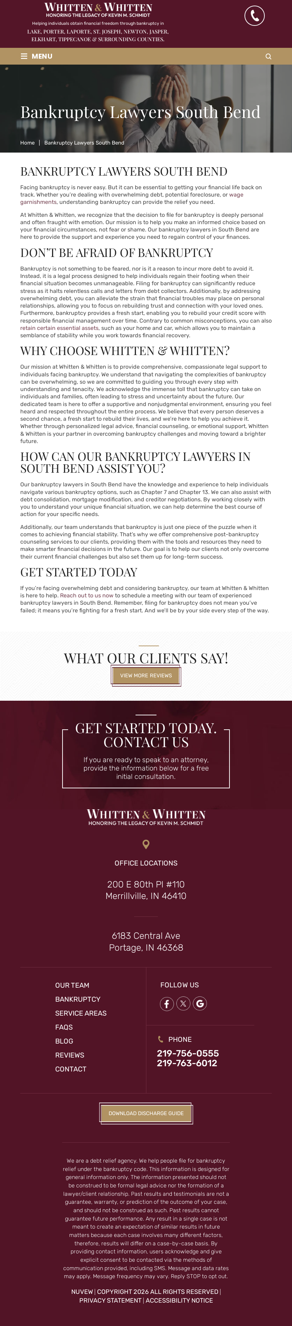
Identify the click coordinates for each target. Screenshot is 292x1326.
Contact (71, 1069)
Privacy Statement (110, 1300)
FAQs (64, 1027)
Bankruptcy (78, 999)
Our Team (72, 985)
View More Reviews (146, 675)
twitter (183, 1003)
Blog (64, 1041)
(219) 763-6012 (254, 15)
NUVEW (82, 1292)
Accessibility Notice (179, 1300)
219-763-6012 (187, 1063)
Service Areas (81, 1013)
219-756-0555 (188, 1053)
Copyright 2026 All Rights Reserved (157, 1292)
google (200, 1003)
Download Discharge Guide (146, 1113)
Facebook (166, 1003)
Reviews (69, 1055)
